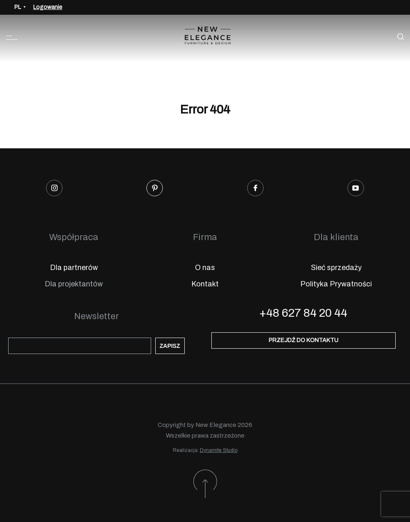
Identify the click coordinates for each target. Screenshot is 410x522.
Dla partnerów (74, 267)
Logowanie (47, 7)
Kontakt (205, 284)
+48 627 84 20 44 (303, 312)
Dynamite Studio (219, 450)
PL (17, 7)
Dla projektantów (74, 284)
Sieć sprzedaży (336, 267)
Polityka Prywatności (336, 284)
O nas (205, 267)
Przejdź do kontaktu (303, 340)
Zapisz (170, 346)
